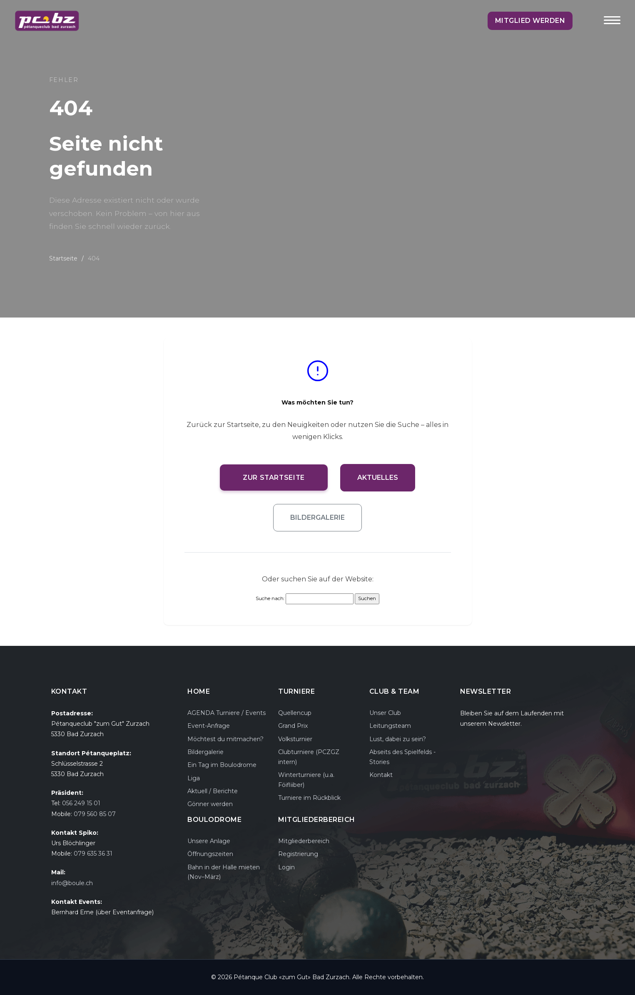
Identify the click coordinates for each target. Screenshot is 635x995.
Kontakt (381, 775)
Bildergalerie (317, 517)
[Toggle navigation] (612, 26)
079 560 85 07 (95, 814)
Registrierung (298, 854)
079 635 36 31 (93, 853)
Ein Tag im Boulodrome (221, 765)
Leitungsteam (390, 726)
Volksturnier (295, 739)
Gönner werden (210, 804)
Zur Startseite (274, 477)
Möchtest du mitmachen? (225, 739)
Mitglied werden (530, 21)
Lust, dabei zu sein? (397, 739)
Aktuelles (378, 477)
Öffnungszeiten (210, 854)
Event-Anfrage (208, 726)
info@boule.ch (72, 883)
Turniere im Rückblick (309, 797)
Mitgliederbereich (303, 841)
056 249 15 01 (81, 803)
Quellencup (294, 713)
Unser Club (385, 713)
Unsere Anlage (208, 841)
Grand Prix (293, 726)
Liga (193, 778)
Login (286, 867)
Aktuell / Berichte (212, 791)
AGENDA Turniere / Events (226, 713)
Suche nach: (270, 598)
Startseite (63, 258)
